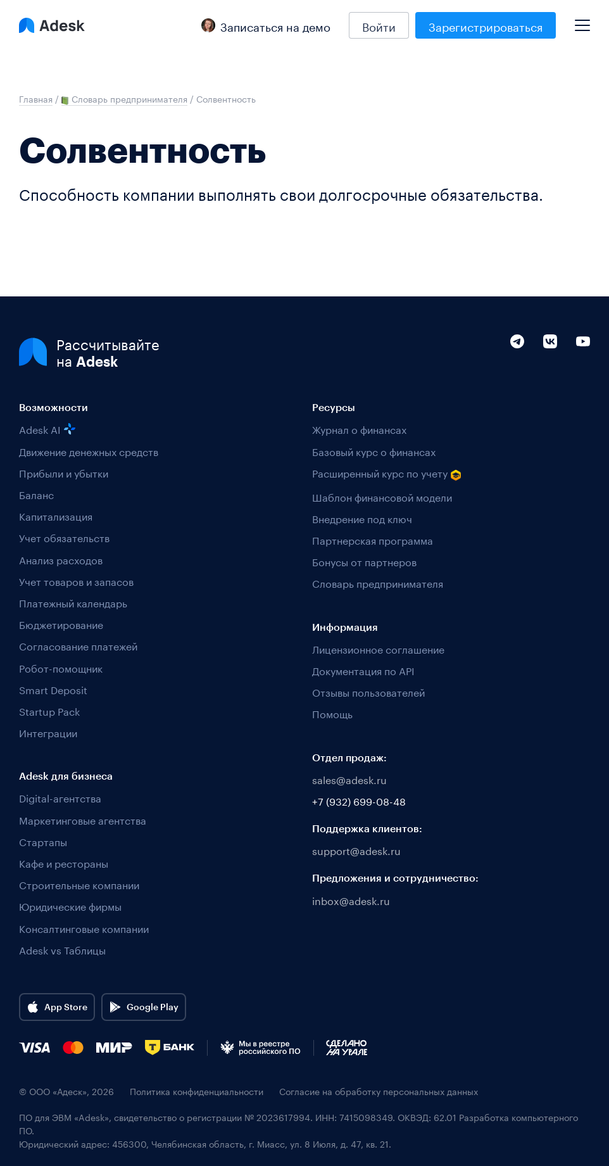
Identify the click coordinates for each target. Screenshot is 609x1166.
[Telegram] (517, 368)
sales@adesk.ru (349, 779)
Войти (379, 25)
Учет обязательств (64, 537)
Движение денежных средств (88, 451)
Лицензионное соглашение (378, 648)
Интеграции (48, 732)
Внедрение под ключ (362, 518)
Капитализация (55, 515)
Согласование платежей (78, 645)
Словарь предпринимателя (377, 582)
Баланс (36, 494)
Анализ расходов (61, 559)
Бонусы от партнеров (364, 561)
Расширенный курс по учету (386, 473)
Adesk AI (47, 428)
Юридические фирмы (70, 905)
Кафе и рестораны (63, 862)
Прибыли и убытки (63, 472)
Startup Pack (49, 710)
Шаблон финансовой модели (382, 496)
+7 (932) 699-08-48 (359, 800)
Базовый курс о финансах (374, 451)
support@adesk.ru (356, 850)
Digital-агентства (60, 797)
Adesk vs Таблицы (62, 949)
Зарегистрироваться (486, 25)
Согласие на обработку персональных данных (378, 1091)
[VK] (550, 368)
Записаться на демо (265, 25)
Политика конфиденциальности (196, 1091)
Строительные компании (79, 884)
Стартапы (43, 841)
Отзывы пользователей (368, 691)
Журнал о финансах (359, 428)
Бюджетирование (61, 624)
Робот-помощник (61, 667)
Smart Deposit (53, 689)
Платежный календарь (73, 602)
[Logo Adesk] (52, 25)
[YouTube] (583, 368)
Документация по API (363, 670)
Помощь (332, 713)
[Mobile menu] (582, 20)
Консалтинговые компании (84, 928)
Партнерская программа (372, 539)
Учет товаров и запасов (76, 580)
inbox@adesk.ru (351, 900)
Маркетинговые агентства (82, 819)
